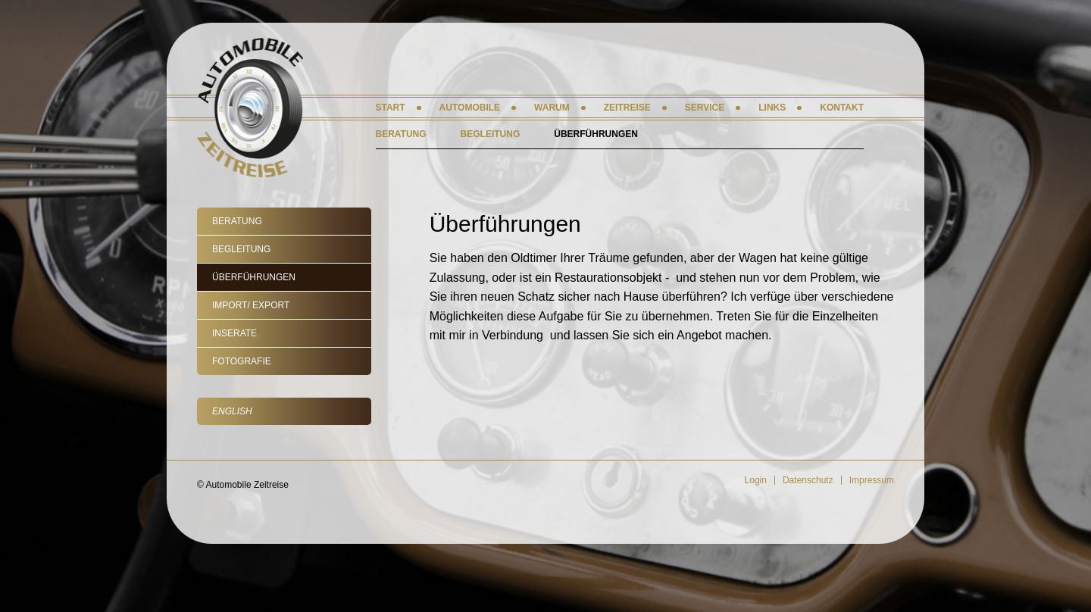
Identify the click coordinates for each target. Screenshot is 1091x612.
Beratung (237, 221)
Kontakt (842, 107)
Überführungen (253, 277)
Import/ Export (250, 305)
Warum (552, 107)
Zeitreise (627, 107)
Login (756, 480)
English (232, 411)
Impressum (871, 480)
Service (704, 107)
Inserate (234, 333)
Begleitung (241, 249)
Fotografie (241, 361)
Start (390, 107)
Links (772, 107)
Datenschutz (808, 480)
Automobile (469, 107)
